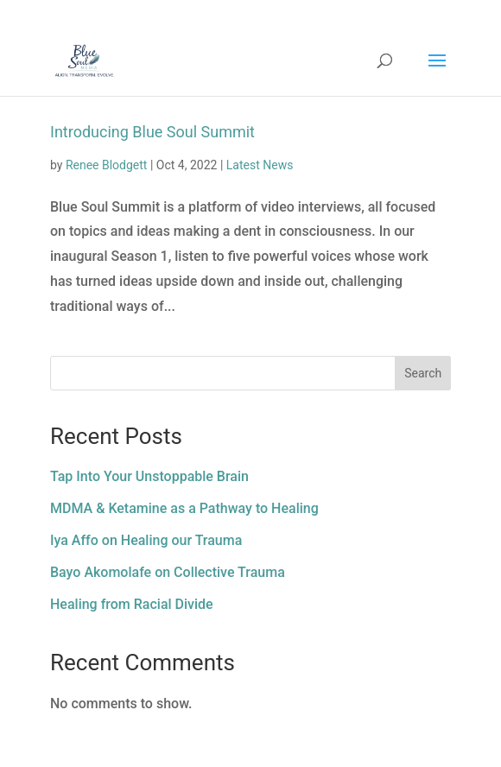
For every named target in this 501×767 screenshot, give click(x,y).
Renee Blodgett (107, 165)
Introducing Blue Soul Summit (152, 132)
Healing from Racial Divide (131, 604)
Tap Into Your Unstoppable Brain (149, 476)
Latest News (260, 165)
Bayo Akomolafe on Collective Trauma (167, 572)
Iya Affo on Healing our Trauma (146, 540)
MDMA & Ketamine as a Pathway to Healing (184, 508)
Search (422, 373)
